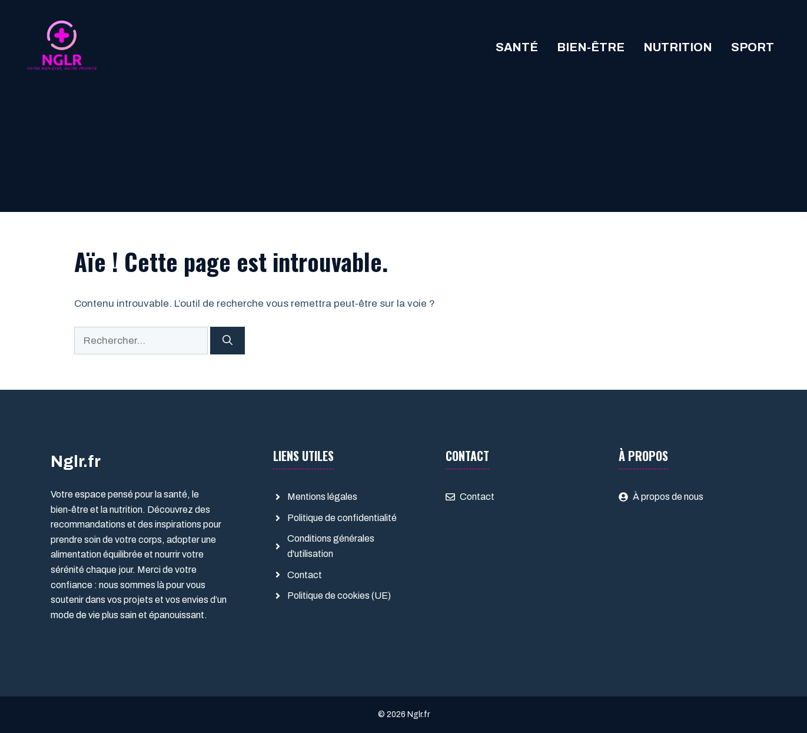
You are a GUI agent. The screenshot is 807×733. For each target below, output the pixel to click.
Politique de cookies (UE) (339, 596)
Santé (517, 47)
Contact (304, 575)
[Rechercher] (227, 341)
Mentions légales (322, 497)
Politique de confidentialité (342, 518)
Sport (752, 47)
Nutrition (677, 47)
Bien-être (591, 47)
